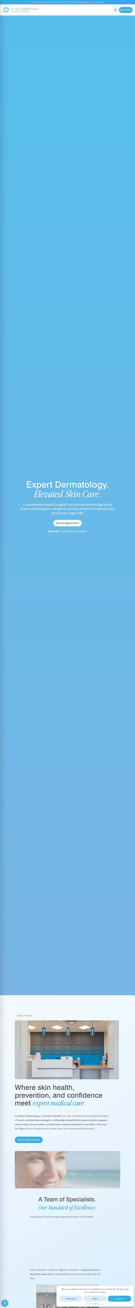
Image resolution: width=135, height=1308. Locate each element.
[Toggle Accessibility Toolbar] (4, 1303)
